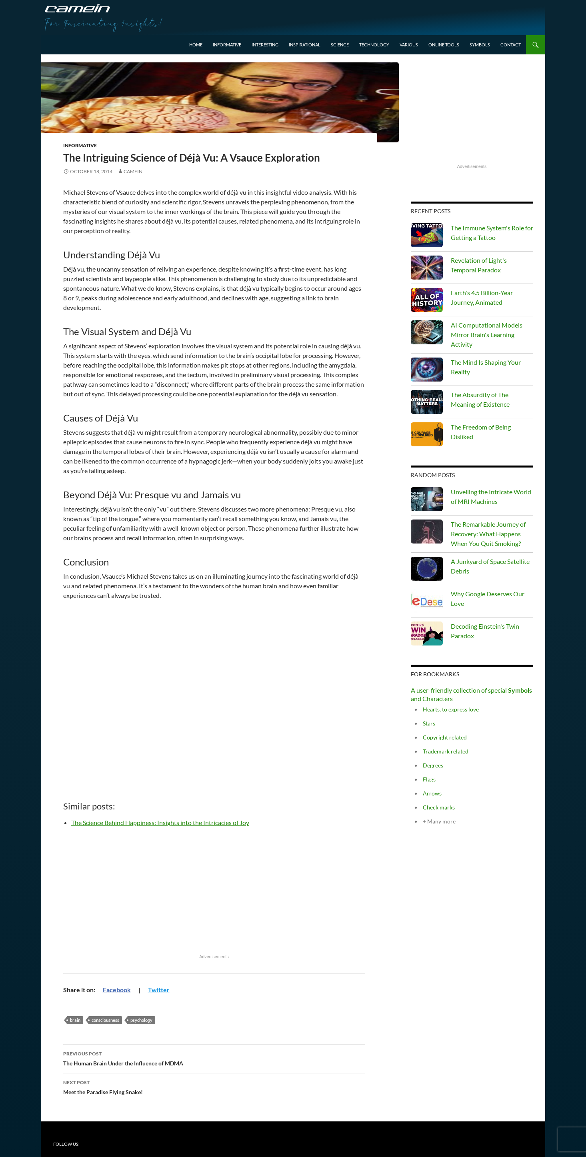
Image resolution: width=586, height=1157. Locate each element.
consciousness (105, 1020)
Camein (133, 171)
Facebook (117, 989)
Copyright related (445, 737)
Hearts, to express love (451, 709)
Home (195, 44)
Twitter (159, 989)
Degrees (433, 765)
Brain (75, 1020)
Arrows (432, 793)
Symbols (480, 44)
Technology (374, 44)
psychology (141, 1020)
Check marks (439, 807)
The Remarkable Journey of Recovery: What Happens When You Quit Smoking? (488, 533)
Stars (429, 723)
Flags (429, 779)
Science (340, 44)
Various (409, 44)
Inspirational (304, 44)
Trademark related (445, 751)
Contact (510, 44)
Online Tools (443, 44)
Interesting (265, 44)
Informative (227, 44)
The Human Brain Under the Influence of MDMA (214, 1058)
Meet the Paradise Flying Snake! (214, 1086)
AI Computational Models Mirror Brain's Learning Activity (486, 334)
